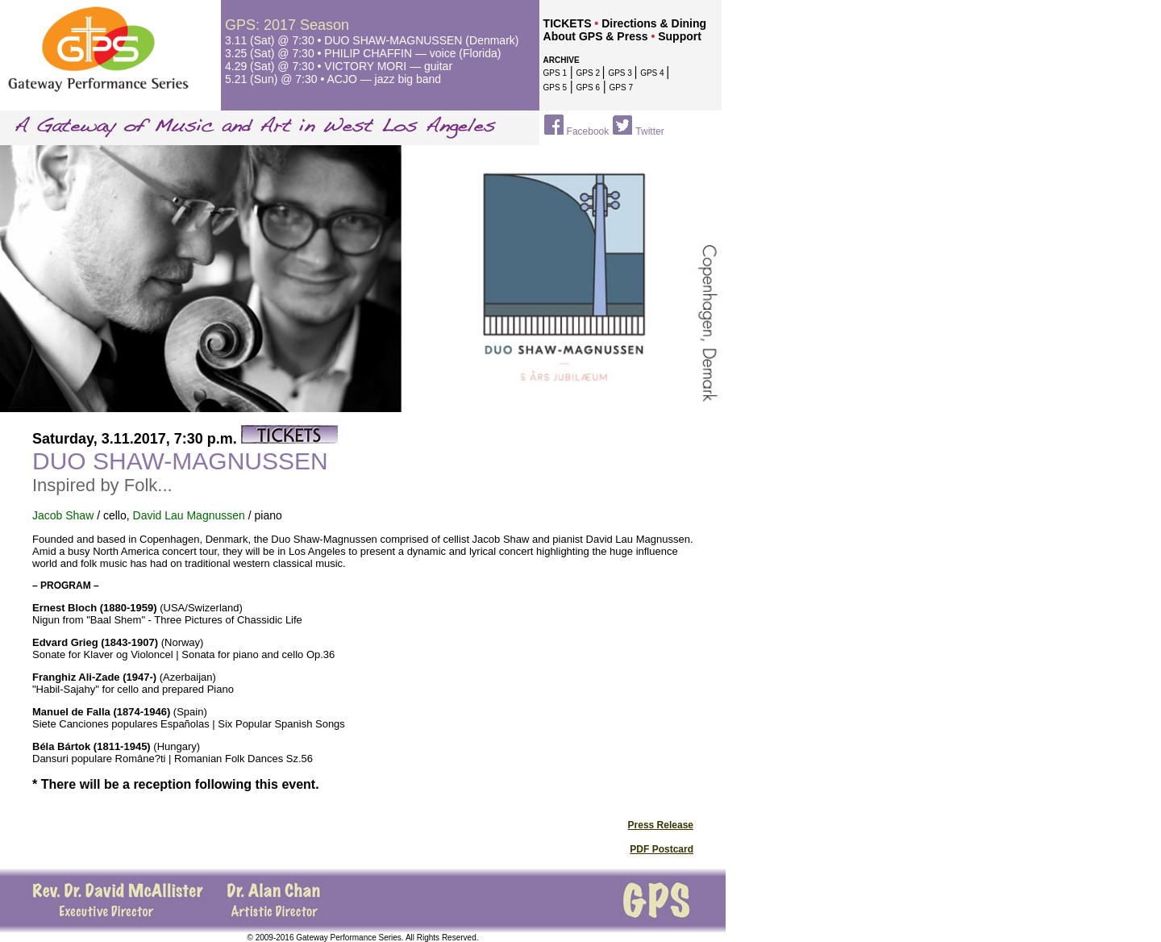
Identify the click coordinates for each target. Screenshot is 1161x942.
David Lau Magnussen (189, 515)
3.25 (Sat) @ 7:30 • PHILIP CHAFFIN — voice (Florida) (363, 53)
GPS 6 (588, 87)
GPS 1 (555, 73)
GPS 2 (589, 73)
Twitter (649, 131)
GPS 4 (653, 73)
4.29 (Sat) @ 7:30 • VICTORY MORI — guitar (338, 66)
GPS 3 (621, 73)
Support (679, 36)
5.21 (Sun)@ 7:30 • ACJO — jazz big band (333, 79)
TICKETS (567, 23)
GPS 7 (621, 87)
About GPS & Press (595, 36)
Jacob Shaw (63, 515)
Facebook (588, 131)
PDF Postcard (661, 849)
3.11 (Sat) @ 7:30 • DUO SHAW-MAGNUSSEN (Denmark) (372, 40)
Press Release (660, 825)
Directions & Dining (653, 23)
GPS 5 (555, 87)
